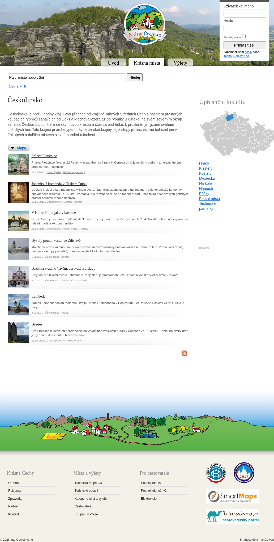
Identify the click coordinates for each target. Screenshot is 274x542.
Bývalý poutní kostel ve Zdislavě (56, 241)
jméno (228, 55)
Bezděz (37, 324)
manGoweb (266, 539)
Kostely (78, 201)
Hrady (64, 312)
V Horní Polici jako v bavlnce (54, 213)
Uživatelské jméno (239, 6)
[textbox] (67, 77)
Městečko (207, 178)
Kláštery (67, 201)
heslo (248, 51)
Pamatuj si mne (233, 37)
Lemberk (38, 296)
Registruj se (241, 55)
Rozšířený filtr (17, 86)
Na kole (67, 340)
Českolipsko (54, 172)
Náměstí (206, 188)
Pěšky (204, 193)
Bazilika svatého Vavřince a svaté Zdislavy (63, 268)
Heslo (228, 20)
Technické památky (74, 172)
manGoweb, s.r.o (21, 539)
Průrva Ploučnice (44, 156)
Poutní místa (70, 228)
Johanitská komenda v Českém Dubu (59, 184)
